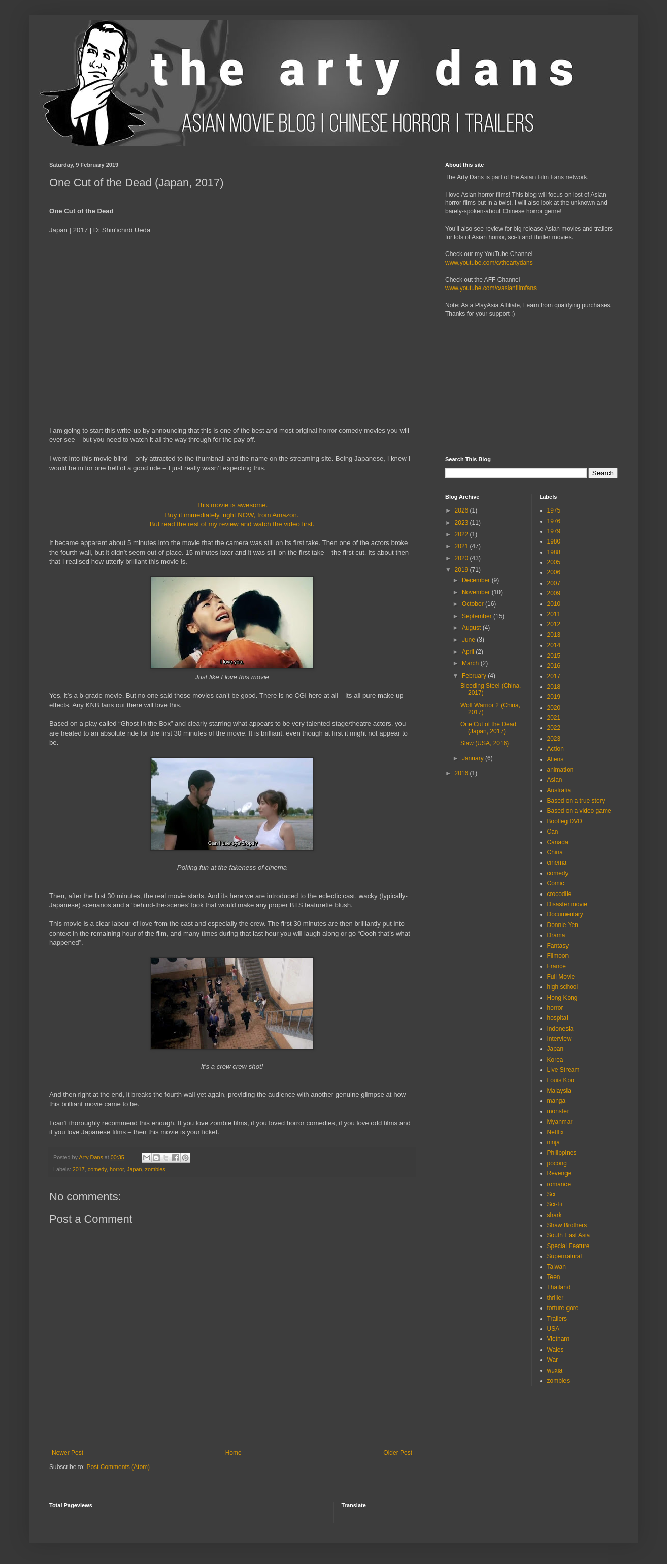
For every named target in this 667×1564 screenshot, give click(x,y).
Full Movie (561, 976)
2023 (462, 522)
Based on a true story (576, 800)
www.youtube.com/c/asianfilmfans (491, 288)
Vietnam (558, 1339)
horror (117, 1169)
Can (552, 831)
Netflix (555, 1132)
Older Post (397, 1452)
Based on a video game (579, 810)
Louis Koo (560, 1080)
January (473, 758)
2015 (554, 655)
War (552, 1359)
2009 (554, 593)
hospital (557, 1018)
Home (233, 1452)
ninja (553, 1142)
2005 (554, 562)
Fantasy (558, 945)
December (477, 580)
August (472, 627)
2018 (554, 686)
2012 (554, 624)
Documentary (565, 914)
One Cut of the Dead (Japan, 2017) (488, 728)
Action (555, 748)
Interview (559, 1038)
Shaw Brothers (567, 1225)
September (477, 616)
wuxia (555, 1370)
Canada (558, 842)
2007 (554, 583)
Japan (134, 1169)
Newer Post (67, 1452)
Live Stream (563, 1069)
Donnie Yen (562, 925)
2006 (554, 572)
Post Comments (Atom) (118, 1467)
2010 (554, 604)
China (555, 852)
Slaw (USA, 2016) (484, 743)
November (477, 592)
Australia (559, 790)
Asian (554, 779)
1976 (554, 521)
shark (554, 1215)
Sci (551, 1194)
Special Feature (568, 1246)
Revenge (559, 1173)
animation (560, 769)
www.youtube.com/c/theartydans (489, 262)
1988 (554, 552)
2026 (462, 510)
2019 (462, 569)
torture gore (563, 1308)
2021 (462, 546)
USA (553, 1328)
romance (559, 1184)
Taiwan (556, 1266)
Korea (555, 1059)
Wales (555, 1349)
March (471, 663)
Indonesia (560, 1028)
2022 (462, 534)
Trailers (557, 1318)
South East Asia (568, 1235)
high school (562, 987)
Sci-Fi (555, 1204)
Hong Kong (562, 997)
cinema (557, 862)
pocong (557, 1163)
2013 (554, 635)
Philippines (562, 1152)
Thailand (559, 1287)
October (473, 604)
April (469, 651)
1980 (554, 541)
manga (556, 1100)
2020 (462, 558)
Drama (556, 935)
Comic (555, 883)
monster (558, 1111)
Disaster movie (567, 904)
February (475, 675)
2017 (79, 1169)
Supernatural (564, 1256)
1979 (554, 531)
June (469, 639)
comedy (97, 1169)
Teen (553, 1277)
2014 (554, 645)
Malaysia (559, 1090)
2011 (554, 614)
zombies (155, 1169)
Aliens (555, 759)
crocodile (559, 894)
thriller (555, 1297)
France (556, 966)
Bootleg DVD (564, 821)
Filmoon (558, 956)
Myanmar (560, 1121)
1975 (554, 510)
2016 (462, 773)
